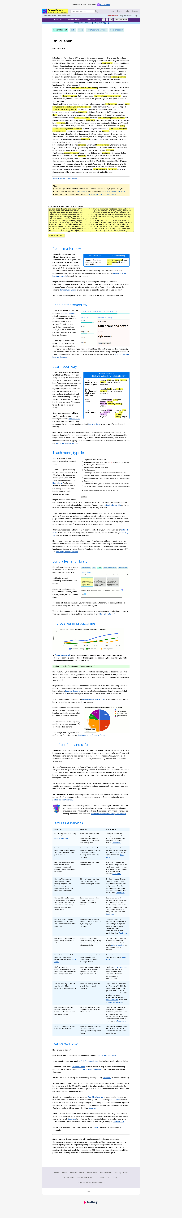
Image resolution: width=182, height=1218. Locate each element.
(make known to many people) (64, 109)
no (97, 82)
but (90, 126)
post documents (112, 1004)
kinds (62, 145)
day (85, 74)
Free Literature (106, 1177)
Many (116, 74)
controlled (82, 145)
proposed (102, 129)
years (81, 120)
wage (112, 99)
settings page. (82, 191)
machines (96, 58)
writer (103, 107)
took (72, 120)
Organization (121, 158)
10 (111, 20)
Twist (114, 109)
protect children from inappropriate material (108, 818)
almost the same (118, 118)
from (70, 90)
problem (123, 69)
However (91, 167)
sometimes (56, 93)
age (75, 77)
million (68, 88)
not (95, 66)
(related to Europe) (82, 118)
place (82, 150)
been (79, 167)
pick (125, 147)
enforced (56, 158)
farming (90, 71)
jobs (76, 137)
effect (76, 164)
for (118, 58)
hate (109, 385)
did (92, 66)
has (75, 167)
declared (111, 126)
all (100, 99)
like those (106, 153)
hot (93, 99)
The (68, 63)
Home (112, 11)
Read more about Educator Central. (92, 740)
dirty (99, 80)
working (61, 77)
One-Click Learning (95, 1101)
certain (71, 137)
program (79, 172)
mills (107, 77)
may (74, 147)
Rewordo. (107, 1082)
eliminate (100, 172)
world (71, 167)
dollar (111, 74)
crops (54, 150)
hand (110, 58)
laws (76, 112)
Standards (83, 134)
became (75, 85)
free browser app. (120, 971)
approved (94, 158)
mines (72, 82)
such (122, 104)
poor (74, 90)
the (55, 58)
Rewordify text (56, 240)
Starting (64, 158)
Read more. (116, 847)
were (76, 80)
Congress (56, 126)
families (79, 90)
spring (91, 61)
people (97, 104)
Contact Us (100, 1182)
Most (61, 90)
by (119, 104)
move (73, 150)
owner (93, 93)
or (110, 77)
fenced (55, 96)
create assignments (115, 1006)
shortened (62, 115)
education (110, 150)
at (119, 115)
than (78, 69)
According (97, 164)
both (117, 126)
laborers (55, 167)
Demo (119, 11)
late (58, 58)
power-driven (86, 58)
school (118, 82)
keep (82, 96)
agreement (61, 161)
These (55, 99)
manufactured (62, 61)
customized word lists (112, 509)
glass (102, 93)
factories (70, 80)
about (61, 88)
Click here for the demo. (106, 1060)
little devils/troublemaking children (107, 96)
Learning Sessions (68, 318)
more (67, 69)
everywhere (102, 61)
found (85, 63)
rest (59, 85)
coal (67, 82)
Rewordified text (60, 30)
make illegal (90, 120)
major (117, 69)
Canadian (60, 153)
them (69, 93)
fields (64, 150)
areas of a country (71, 153)
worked (72, 71)
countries (94, 118)
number (116, 164)
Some (104, 80)
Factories (77, 61)
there (107, 167)
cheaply (72, 69)
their (118, 63)
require (100, 66)
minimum (100, 134)
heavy (54, 80)
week (98, 74)
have (75, 139)
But (95, 71)
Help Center (92, 1177)
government (67, 139)
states (117, 120)
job (60, 74)
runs (58, 172)
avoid (117, 385)
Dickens (57, 48)
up (95, 61)
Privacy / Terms (121, 1177)
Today (114, 137)
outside (96, 147)
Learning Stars (94, 428)
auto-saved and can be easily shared (102, 194)
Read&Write (105, 5)
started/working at (100, 169)
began (83, 61)
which (122, 115)
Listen (109, 264)
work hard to (107, 63)
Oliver (109, 109)
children (122, 66)
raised (108, 115)
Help (127, 11)
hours (79, 74)
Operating (64, 66)
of (101, 63)
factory (74, 63)
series (115, 112)
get (100, 150)
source (97, 63)
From (98, 112)
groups (70, 104)
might (64, 74)
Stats (73, 30)
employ (85, 147)
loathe (109, 393)
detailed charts (74, 423)
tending (85, 77)
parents (91, 90)
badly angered (111, 104)
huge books (112, 266)
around (62, 167)
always (66, 71)
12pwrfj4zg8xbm (91, 221)
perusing (103, 395)
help (86, 172)
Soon (114, 264)
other (92, 104)
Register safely (125, 16)
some (58, 145)
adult (105, 66)
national (105, 123)
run (114, 63)
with (122, 71)
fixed (94, 134)
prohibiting (70, 131)
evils (82, 109)
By (87, 69)
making (123, 58)
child (103, 69)
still (116, 167)
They (64, 85)
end (69, 161)
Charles (109, 107)
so (93, 150)
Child (57, 41)
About (64, 1177)
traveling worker (102, 145)
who (76, 99)
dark (91, 80)
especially (80, 71)
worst (124, 139)
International (105, 158)
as (97, 167)
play (106, 82)
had (61, 71)
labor (67, 41)
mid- (93, 69)
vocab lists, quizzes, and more (113, 191)
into (71, 164)
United (58, 63)
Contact (96, 1132)
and (68, 58)
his (101, 109)
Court (105, 126)
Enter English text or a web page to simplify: (65, 206)
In (53, 48)
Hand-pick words (121, 20)
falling (84, 167)
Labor (76, 134)
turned (64, 93)
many (87, 104)
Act (88, 134)
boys (65, 99)
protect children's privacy (62, 804)
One (98, 93)
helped (123, 107)
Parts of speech (116, 30)
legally (79, 147)
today (81, 153)
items (70, 61)
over (73, 93)
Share (80, 30)
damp (86, 80)
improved (86, 115)
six (89, 74)
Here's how (57, 487)
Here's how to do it (107, 618)
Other (71, 118)
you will (120, 264)
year (85, 164)
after (80, 137)
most (54, 61)
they (123, 90)
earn (105, 74)
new (92, 63)
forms (82, 161)
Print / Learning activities (97, 30)
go (112, 82)
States (63, 63)
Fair (71, 134)
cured (115, 139)
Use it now (93, 1112)
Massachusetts (119, 93)
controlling (82, 112)
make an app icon (117, 949)
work (105, 71)
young (90, 96)
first (109, 61)
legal (54, 147)
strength (111, 66)
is (104, 161)
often (81, 80)
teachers (77, 104)
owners (80, 63)
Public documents (64, 16)
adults (82, 69)
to (87, 61)
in (112, 61)
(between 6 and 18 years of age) (84, 88)
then (125, 61)
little (127, 82)
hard (113, 71)
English (98, 107)
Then (113, 131)
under (69, 99)
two (68, 126)
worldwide (68, 169)
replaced (104, 58)
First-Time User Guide (89, 1065)
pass (72, 112)
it (109, 131)
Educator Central (62, 659)
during (122, 134)
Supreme (98, 126)
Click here (72, 1123)
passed (127, 120)
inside (124, 96)
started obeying (104, 118)
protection (61, 147)
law (119, 123)
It (91, 134)
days (92, 74)
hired (62, 69)
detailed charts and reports (93, 704)
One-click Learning (84, 1182)
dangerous (102, 137)
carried (81, 99)
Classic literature (50, 16)
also (54, 172)
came (65, 90)
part (108, 161)
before (68, 77)
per (58, 101)
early (72, 58)
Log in (136, 16)
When (85, 90)
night (103, 99)
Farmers (69, 147)
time (63, 48)
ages (106, 134)
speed (109, 269)
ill (79, 85)
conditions (97, 115)
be (58, 69)
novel (104, 109)
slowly (54, 115)
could (54, 69)
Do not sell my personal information (91, 1187)
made (92, 123)
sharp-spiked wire (69, 96)
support (106, 90)
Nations (124, 161)
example (117, 145)
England (116, 61)
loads (60, 80)
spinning (101, 77)
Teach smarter (112, 16)
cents (122, 99)
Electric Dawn (118, 1126)
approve (105, 131)
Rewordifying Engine (68, 294)
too (97, 156)
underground (57, 82)
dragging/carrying (118, 77)
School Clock (114, 1104)
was (111, 69)
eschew (119, 393)
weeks (55, 90)
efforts (82, 123)
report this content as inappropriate (64, 178)
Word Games (68, 1182)
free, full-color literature (91, 1074)
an (107, 129)
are (73, 145)
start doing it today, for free (67, 448)
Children (90, 145)
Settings (135, 11)
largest (72, 172)
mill (80, 93)
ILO (54, 161)
